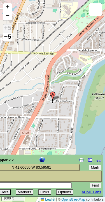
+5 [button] (7, 28)
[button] (52, 96)
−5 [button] (7, 37)
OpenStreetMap (73, 199)
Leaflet (48, 199)
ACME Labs (91, 192)
